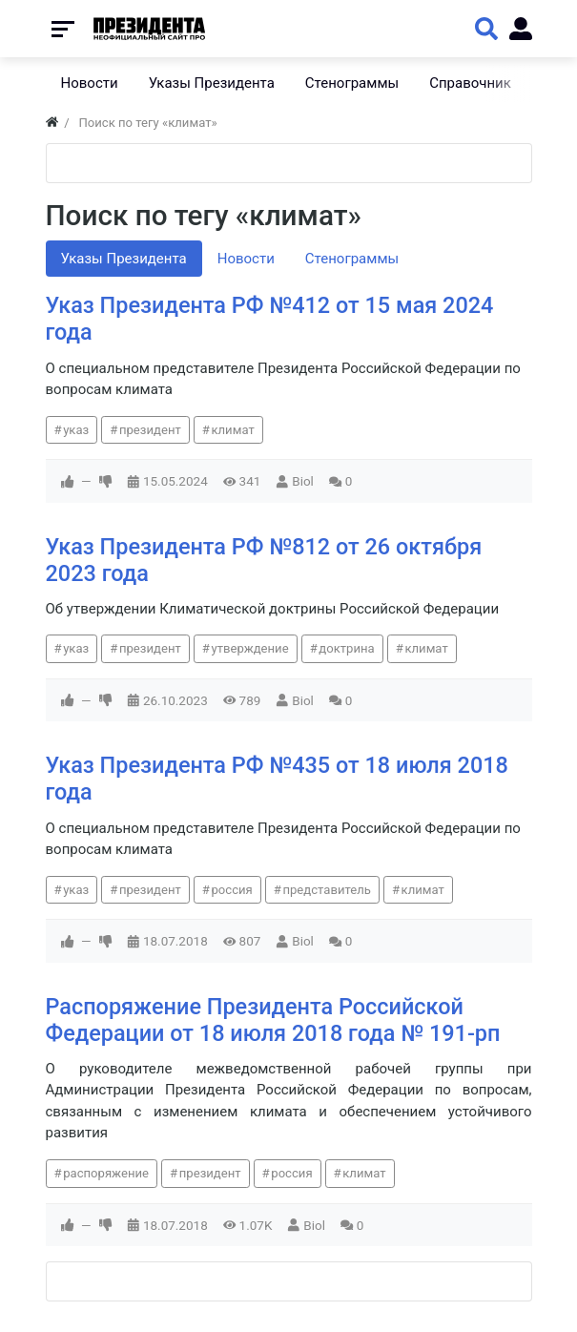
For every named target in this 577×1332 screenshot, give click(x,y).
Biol (303, 481)
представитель (326, 890)
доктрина (346, 648)
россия (231, 890)
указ (76, 430)
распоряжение (106, 1173)
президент (150, 430)
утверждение (249, 648)
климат (232, 430)
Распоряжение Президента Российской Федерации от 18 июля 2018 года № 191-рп (273, 1020)
